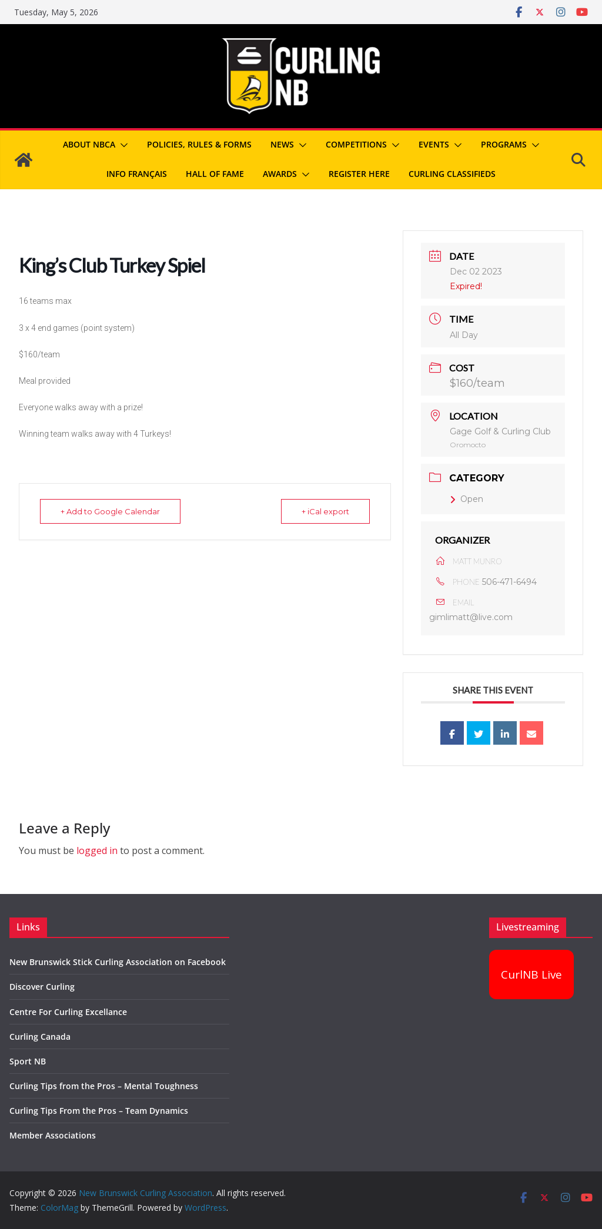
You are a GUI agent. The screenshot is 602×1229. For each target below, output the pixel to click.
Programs (504, 144)
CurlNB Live (531, 974)
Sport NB (27, 1061)
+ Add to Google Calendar (110, 511)
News (282, 144)
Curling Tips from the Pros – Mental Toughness (103, 1085)
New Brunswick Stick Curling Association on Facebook (117, 961)
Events (434, 144)
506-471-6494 (509, 582)
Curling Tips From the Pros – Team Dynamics (98, 1110)
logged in (97, 850)
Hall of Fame (215, 173)
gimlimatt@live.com (471, 617)
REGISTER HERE (359, 173)
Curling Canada (40, 1036)
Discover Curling (42, 986)
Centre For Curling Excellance (68, 1011)
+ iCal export (325, 511)
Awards (280, 173)
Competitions (356, 144)
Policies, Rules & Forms (199, 144)
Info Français (136, 173)
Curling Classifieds (452, 173)
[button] (121, 145)
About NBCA (89, 144)
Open (466, 499)
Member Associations (52, 1135)
